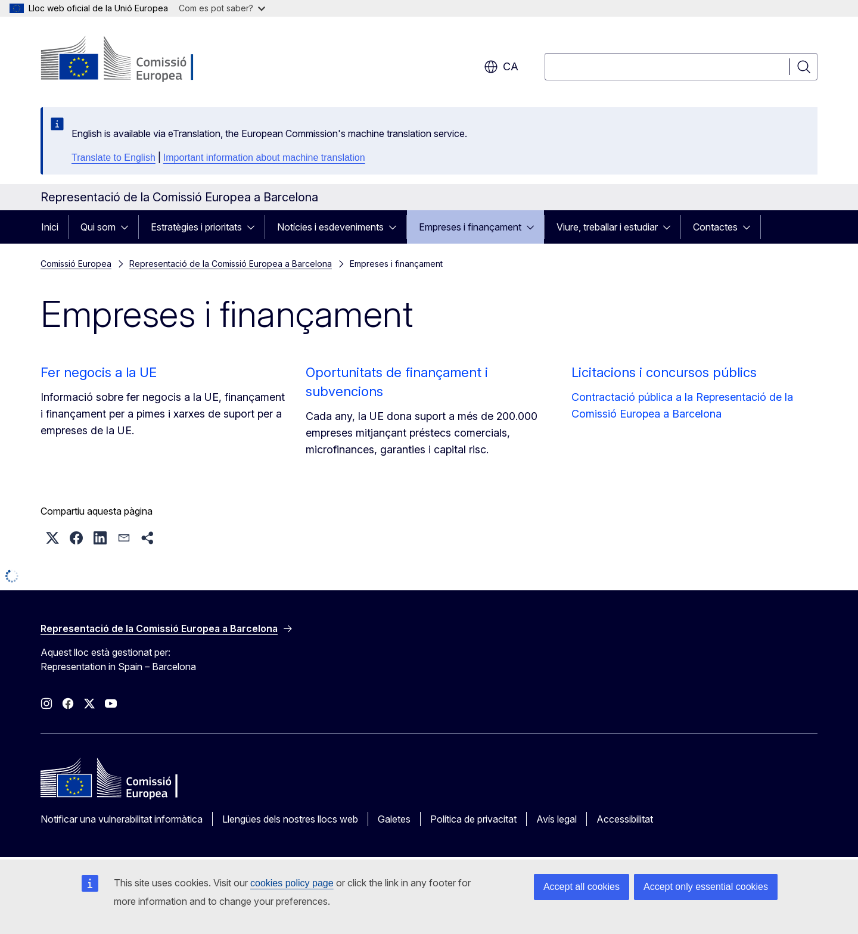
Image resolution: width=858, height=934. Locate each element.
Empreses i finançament (470, 227)
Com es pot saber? (222, 8)
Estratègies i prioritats (196, 227)
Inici (49, 227)
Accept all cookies (581, 887)
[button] (52, 537)
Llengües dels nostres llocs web (290, 819)
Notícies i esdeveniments (330, 227)
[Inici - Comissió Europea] (137, 59)
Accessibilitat (624, 819)
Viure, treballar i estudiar (607, 227)
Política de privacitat (473, 819)
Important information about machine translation (264, 157)
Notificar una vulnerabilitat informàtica (122, 819)
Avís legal (556, 819)
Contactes (715, 227)
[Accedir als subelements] (128, 227)
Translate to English (114, 157)
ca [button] (501, 67)
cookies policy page (292, 883)
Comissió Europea (76, 264)
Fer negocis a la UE (99, 372)
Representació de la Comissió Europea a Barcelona (230, 264)
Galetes (394, 819)
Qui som (98, 227)
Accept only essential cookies (706, 887)
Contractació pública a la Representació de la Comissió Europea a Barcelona (682, 405)
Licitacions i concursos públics (664, 372)
